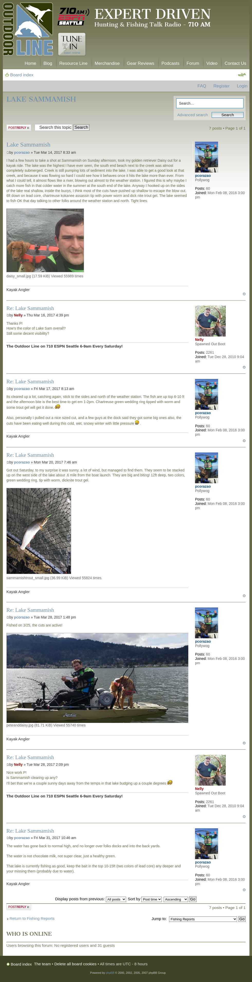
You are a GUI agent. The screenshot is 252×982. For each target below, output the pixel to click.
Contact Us (235, 63)
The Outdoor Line (28, 30)
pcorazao (22, 152)
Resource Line (73, 63)
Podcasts (170, 63)
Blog (47, 63)
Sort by (145, 899)
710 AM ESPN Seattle (73, 17)
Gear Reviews (140, 63)
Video (211, 63)
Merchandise (107, 63)
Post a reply (18, 127)
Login (242, 86)
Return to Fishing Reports (32, 918)
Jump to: (159, 918)
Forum (192, 63)
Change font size (242, 75)
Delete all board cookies (75, 964)
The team (42, 964)
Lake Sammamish (41, 99)
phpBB (110, 972)
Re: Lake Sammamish (30, 308)
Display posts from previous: (90, 899)
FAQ (202, 86)
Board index (22, 74)
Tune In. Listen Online (71, 44)
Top (244, 294)
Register (221, 86)
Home (30, 63)
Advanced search (192, 115)
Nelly (18, 315)
